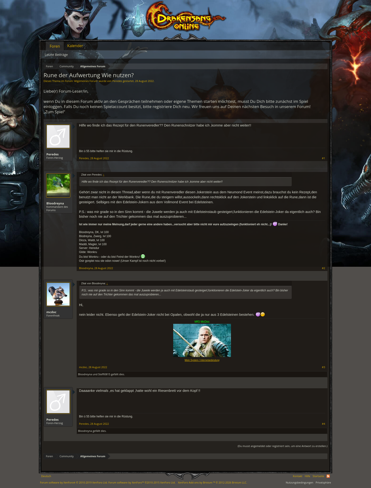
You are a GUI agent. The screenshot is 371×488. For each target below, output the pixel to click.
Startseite (318, 476)
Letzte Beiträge (56, 54)
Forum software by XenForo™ (142, 482)
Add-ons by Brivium (212, 482)
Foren (55, 46)
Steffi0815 (104, 374)
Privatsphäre (323, 482)
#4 (323, 423)
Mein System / (202, 360)
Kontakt (297, 476)
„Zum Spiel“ (54, 111)
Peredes (117, 81)
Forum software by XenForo (74, 482)
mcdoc (51, 312)
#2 (323, 268)
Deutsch (46, 476)
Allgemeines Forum (85, 81)
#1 (323, 158)
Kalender (75, 45)
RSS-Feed (328, 476)
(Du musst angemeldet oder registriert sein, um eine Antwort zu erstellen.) (282, 446)
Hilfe (307, 476)
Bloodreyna (55, 203)
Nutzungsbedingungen (299, 482)
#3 (323, 367)
